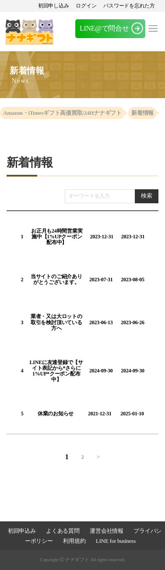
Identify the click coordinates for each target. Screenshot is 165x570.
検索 (146, 195)
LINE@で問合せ (104, 28)
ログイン (86, 6)
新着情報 (142, 113)
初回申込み (22, 531)
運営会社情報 (106, 531)
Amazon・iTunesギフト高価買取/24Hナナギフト (62, 113)
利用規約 (74, 541)
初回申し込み (53, 6)
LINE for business (116, 541)
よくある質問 (62, 531)
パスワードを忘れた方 (129, 6)
